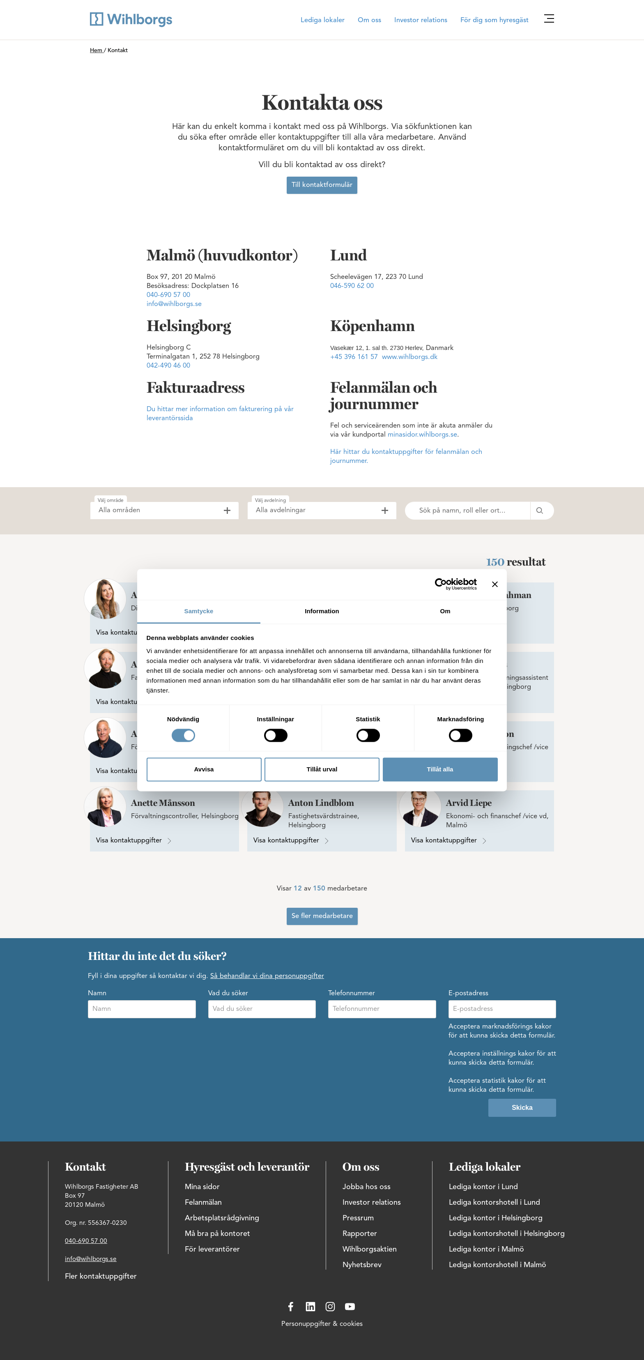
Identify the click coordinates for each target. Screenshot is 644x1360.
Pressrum (358, 1218)
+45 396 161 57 (354, 357)
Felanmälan (203, 1202)
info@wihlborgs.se (174, 304)
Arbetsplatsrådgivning (222, 1218)
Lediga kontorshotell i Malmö (497, 1265)
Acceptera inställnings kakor (491, 1054)
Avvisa (204, 769)
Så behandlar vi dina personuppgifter (267, 976)
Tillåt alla (440, 769)
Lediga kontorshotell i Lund (494, 1202)
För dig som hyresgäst (494, 20)
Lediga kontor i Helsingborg (496, 1218)
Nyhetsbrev (362, 1265)
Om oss (369, 20)
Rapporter (360, 1234)
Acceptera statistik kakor (486, 1081)
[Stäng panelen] (495, 584)
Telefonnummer (351, 993)
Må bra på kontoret (217, 1234)
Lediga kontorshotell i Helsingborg (507, 1234)
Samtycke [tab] (199, 611)
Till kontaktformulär (322, 185)
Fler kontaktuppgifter (101, 1276)
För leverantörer (212, 1249)
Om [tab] (445, 611)
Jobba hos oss (367, 1187)
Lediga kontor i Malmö (486, 1249)
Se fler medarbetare (322, 916)
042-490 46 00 (168, 366)
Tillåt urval (322, 769)
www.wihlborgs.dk (409, 357)
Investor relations (420, 20)
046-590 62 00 (352, 286)
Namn (97, 993)
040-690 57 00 (168, 295)
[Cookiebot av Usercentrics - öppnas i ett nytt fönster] (441, 584)
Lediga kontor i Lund (483, 1187)
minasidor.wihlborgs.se (422, 435)
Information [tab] (322, 611)
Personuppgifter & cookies (322, 1324)
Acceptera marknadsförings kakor (500, 1027)
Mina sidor (202, 1187)
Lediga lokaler (323, 20)
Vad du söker (228, 993)
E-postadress (468, 993)
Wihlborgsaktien (370, 1249)
